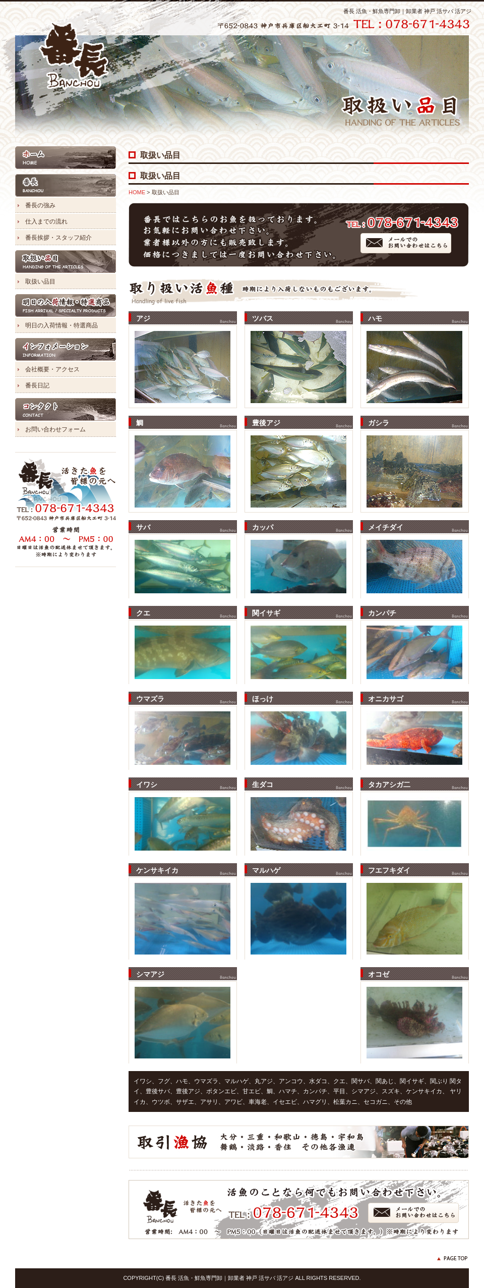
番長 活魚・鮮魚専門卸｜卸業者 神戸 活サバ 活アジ (407, 11)
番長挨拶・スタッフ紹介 (58, 237)
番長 (65, 185)
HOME (65, 157)
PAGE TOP (452, 1258)
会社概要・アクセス (52, 369)
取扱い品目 (65, 261)
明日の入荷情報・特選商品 (65, 305)
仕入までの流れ (46, 221)
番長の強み (40, 205)
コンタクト (65, 409)
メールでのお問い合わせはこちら (405, 243)
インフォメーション (65, 349)
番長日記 (37, 385)
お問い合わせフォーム (55, 429)
